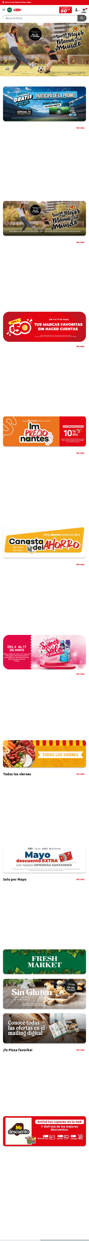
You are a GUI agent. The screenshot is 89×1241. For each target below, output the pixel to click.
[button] (3, 10)
